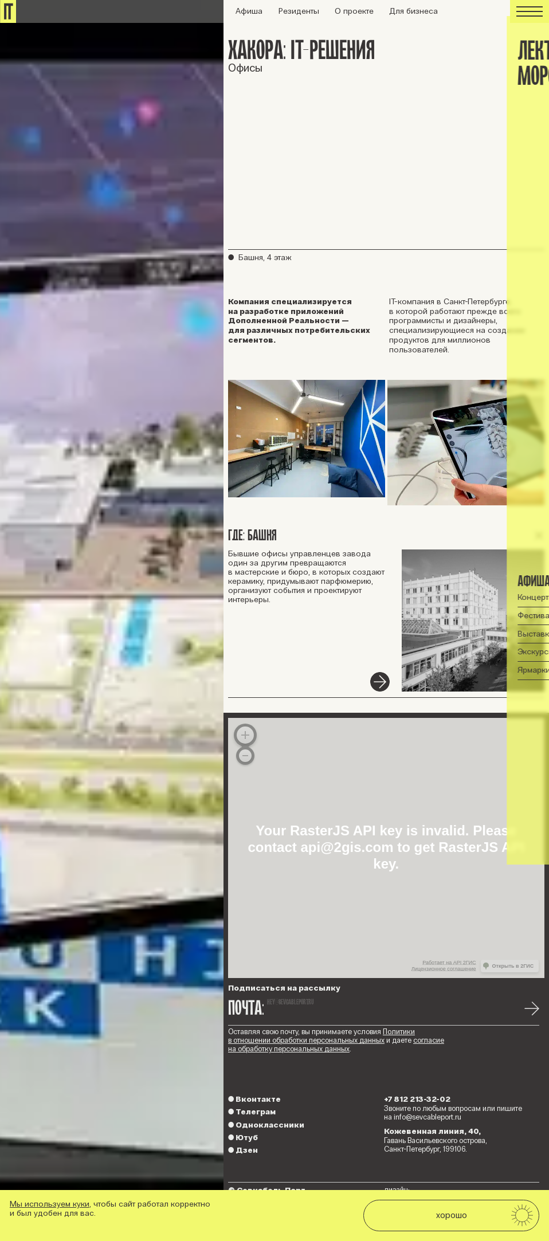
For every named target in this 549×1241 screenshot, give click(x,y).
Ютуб (243, 1137)
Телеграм (252, 1112)
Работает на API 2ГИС (449, 962)
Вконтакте (254, 1099)
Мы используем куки (49, 1204)
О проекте (354, 11)
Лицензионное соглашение (443, 969)
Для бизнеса (413, 11)
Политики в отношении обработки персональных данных (321, 1036)
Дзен (243, 1150)
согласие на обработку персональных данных (336, 1045)
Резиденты (299, 11)
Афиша (249, 11)
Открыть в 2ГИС (513, 966)
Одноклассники (266, 1125)
